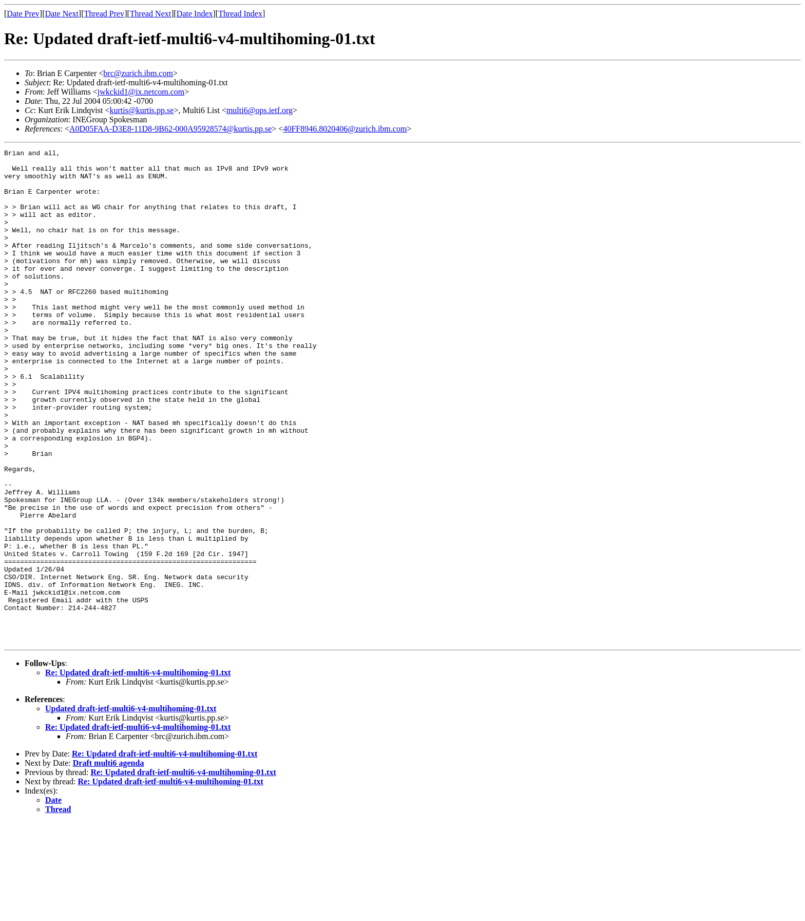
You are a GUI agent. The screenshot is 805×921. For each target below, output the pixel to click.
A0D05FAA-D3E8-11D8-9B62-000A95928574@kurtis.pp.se (170, 128)
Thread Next (150, 13)
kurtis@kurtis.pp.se (141, 110)
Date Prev (23, 13)
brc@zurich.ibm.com (138, 73)
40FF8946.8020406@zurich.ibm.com (345, 128)
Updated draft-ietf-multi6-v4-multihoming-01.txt (130, 807)
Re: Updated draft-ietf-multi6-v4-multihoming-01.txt (138, 771)
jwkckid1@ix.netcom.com (141, 91)
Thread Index (240, 13)
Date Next (62, 13)
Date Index (195, 13)
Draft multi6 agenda (108, 861)
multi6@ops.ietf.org (259, 110)
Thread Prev (104, 13)
